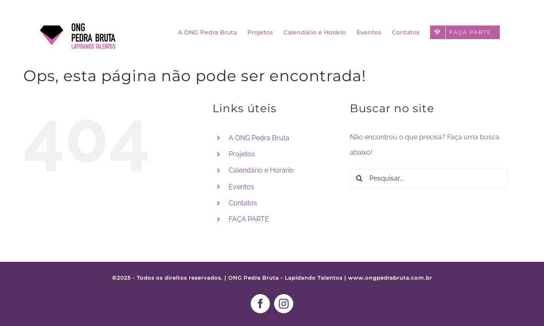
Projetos (242, 154)
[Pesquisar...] (428, 178)
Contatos (243, 203)
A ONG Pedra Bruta (259, 138)
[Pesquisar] (359, 178)
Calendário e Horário (261, 170)
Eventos (241, 187)
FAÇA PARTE (249, 219)
